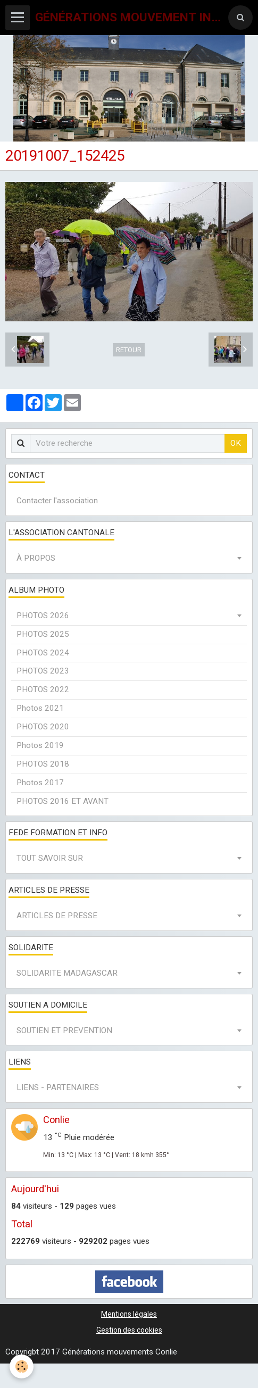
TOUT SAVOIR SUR (49, 858)
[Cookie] (22, 1366)
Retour (129, 350)
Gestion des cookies (129, 1330)
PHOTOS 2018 (42, 764)
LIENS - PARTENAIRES (57, 1087)
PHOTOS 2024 (42, 653)
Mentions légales (129, 1314)
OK (235, 443)
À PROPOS (35, 558)
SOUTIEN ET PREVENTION (64, 1030)
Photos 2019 (40, 745)
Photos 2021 (40, 708)
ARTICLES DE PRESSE (56, 915)
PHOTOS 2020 (42, 727)
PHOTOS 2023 (42, 671)
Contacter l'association (57, 500)
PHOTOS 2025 (42, 634)
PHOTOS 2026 (42, 615)
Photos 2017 (40, 782)
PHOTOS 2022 (42, 689)
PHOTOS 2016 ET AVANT (62, 801)
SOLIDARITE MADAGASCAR (67, 973)
